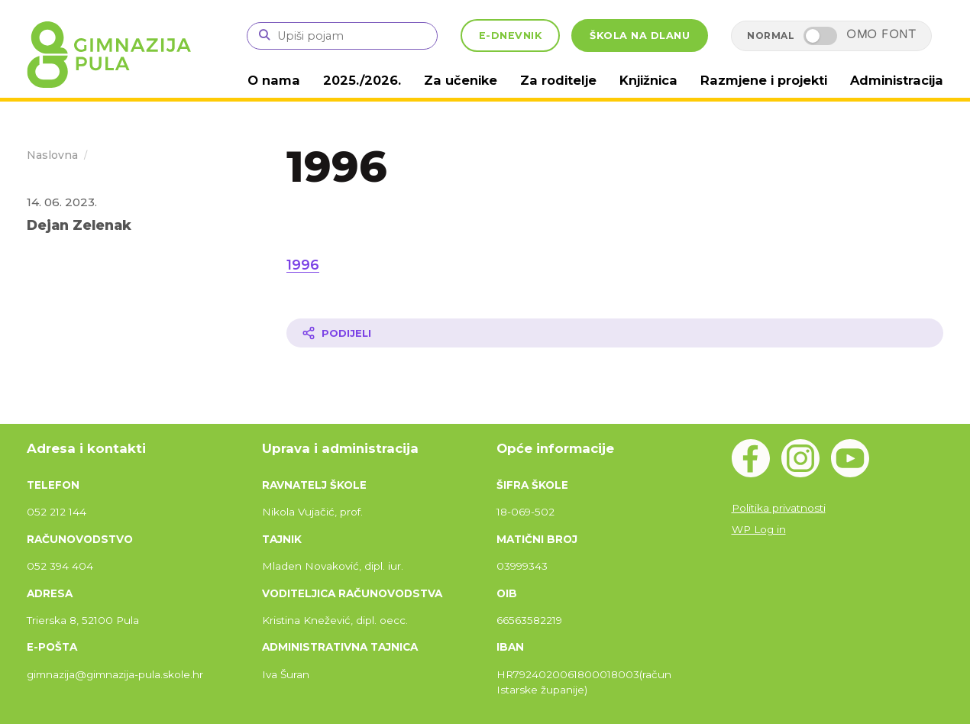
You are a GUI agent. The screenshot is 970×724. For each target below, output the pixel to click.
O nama (298, 80)
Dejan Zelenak (79, 224)
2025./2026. (384, 80)
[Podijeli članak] (614, 332)
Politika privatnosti (779, 507)
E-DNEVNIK (510, 35)
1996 (302, 264)
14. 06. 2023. (62, 201)
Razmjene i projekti (770, 80)
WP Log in (759, 528)
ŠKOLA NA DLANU (640, 35)
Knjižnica (659, 80)
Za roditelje (572, 80)
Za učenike (479, 80)
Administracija (898, 80)
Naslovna (52, 154)
